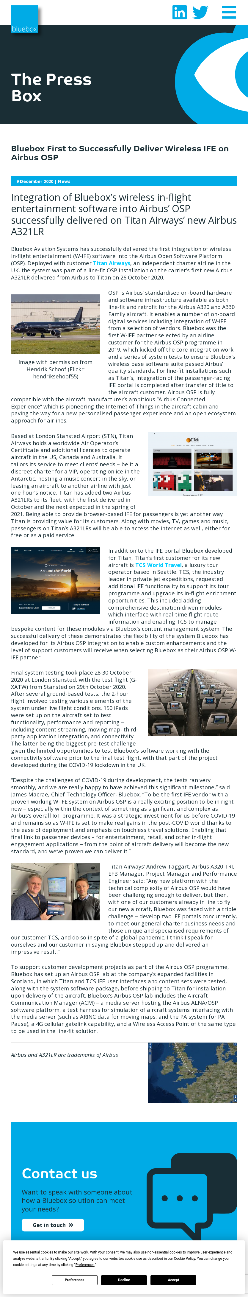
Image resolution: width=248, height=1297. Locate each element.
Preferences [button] (85, 1265)
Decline (124, 1280)
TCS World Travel (158, 564)
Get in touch (50, 1228)
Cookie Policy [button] (184, 1258)
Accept (173, 1280)
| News (43, 181)
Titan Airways (111, 263)
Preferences (74, 1280)
